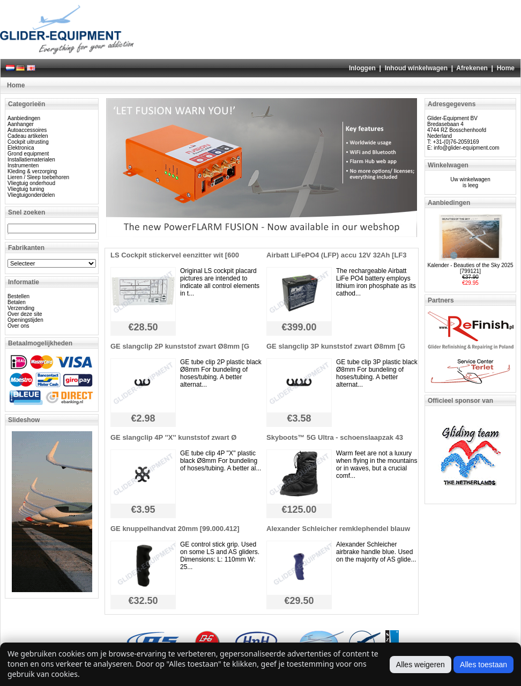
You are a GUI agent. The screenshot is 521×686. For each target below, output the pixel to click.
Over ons (18, 326)
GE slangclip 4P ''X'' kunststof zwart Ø (173, 437)
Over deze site (25, 314)
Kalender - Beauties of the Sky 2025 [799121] (470, 268)
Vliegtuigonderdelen (31, 195)
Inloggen (362, 68)
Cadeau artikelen (28, 136)
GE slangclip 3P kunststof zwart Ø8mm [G (335, 346)
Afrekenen (472, 68)
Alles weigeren (420, 664)
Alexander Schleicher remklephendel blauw (338, 529)
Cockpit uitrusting (28, 142)
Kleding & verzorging (32, 171)
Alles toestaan (483, 664)
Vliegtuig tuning (26, 189)
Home (506, 68)
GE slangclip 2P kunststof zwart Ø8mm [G (179, 346)
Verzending (21, 308)
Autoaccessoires (27, 130)
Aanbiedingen (24, 118)
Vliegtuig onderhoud (31, 183)
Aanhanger (21, 124)
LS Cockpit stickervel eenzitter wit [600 (174, 255)
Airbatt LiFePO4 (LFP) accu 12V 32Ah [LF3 (336, 255)
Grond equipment (28, 154)
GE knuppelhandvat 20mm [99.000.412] (175, 529)
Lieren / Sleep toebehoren (38, 177)
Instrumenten (23, 165)
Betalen (17, 302)
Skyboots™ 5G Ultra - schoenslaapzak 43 (334, 437)
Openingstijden (25, 320)
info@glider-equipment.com (466, 148)
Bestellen (18, 296)
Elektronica (21, 148)
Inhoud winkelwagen (416, 68)
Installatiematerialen (31, 160)
